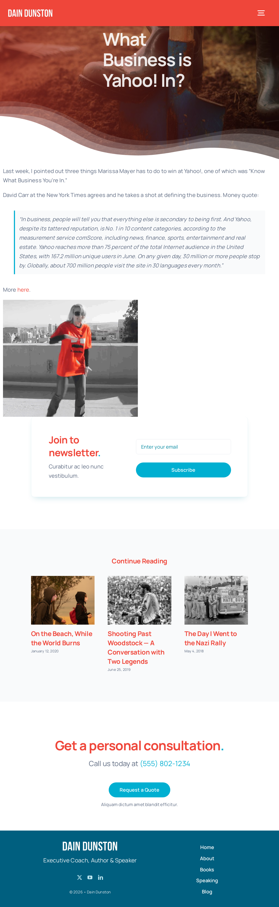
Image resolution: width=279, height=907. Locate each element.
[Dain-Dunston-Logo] (30, 12)
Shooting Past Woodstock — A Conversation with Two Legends (136, 647)
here (23, 289)
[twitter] (79, 877)
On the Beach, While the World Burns (61, 638)
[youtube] (89, 877)
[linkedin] (100, 877)
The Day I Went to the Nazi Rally (210, 638)
